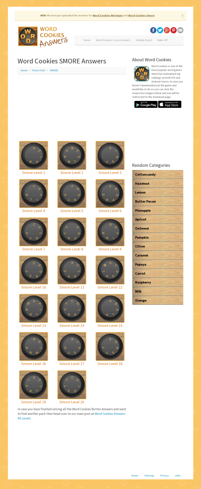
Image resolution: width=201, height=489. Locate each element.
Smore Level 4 (33, 210)
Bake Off (162, 40)
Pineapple (143, 210)
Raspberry (143, 282)
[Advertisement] (72, 105)
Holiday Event (144, 40)
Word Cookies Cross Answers (113, 40)
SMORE (54, 70)
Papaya (140, 264)
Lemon (140, 192)
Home (87, 40)
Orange (141, 300)
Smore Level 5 (71, 210)
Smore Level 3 (110, 172)
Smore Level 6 (110, 210)
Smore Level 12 (110, 287)
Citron (140, 246)
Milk (138, 291)
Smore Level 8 (71, 249)
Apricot (140, 219)
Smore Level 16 (33, 363)
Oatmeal (142, 228)
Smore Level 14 (71, 325)
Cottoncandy (145, 174)
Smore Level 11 (71, 287)
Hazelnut (142, 183)
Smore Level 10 (33, 287)
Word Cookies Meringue (108, 15)
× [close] (182, 15)
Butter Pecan (145, 201)
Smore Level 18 (110, 363)
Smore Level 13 (33, 325)
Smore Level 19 (33, 401)
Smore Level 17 (71, 363)
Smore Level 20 (71, 401)
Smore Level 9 (110, 249)
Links (178, 475)
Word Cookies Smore (141, 15)
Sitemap (149, 475)
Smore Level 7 (33, 249)
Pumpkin (142, 237)
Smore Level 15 (110, 325)
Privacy (164, 475)
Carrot (140, 273)
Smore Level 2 (71, 172)
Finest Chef (38, 70)
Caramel (141, 255)
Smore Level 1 (33, 172)
